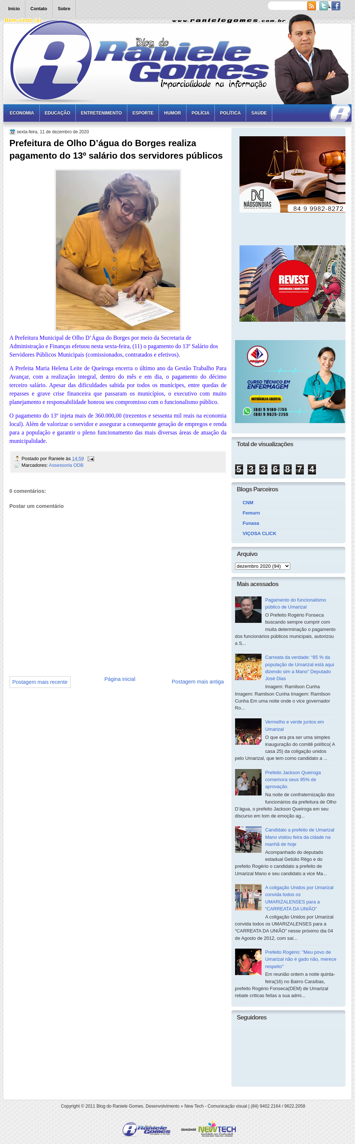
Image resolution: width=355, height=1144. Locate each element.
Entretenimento (101, 113)
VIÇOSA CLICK (260, 533)
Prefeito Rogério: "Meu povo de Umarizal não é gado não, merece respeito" (301, 959)
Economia (22, 113)
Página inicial (119, 679)
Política (230, 113)
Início (14, 8)
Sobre (64, 8)
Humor (172, 113)
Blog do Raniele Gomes (119, 1106)
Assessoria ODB (66, 465)
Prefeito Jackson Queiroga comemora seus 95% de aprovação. (293, 780)
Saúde (259, 113)
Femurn (251, 513)
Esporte (142, 113)
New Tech (193, 1106)
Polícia (201, 113)
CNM (248, 502)
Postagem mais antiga (198, 682)
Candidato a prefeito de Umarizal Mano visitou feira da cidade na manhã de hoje (299, 837)
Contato (39, 8)
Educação (57, 113)
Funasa (251, 523)
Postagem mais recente (40, 682)
